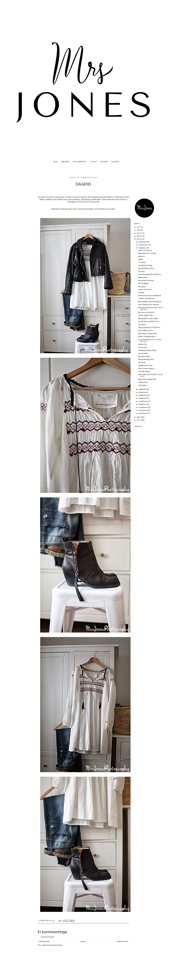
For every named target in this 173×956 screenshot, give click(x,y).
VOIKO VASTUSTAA (145, 289)
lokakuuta (142, 248)
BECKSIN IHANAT (144, 356)
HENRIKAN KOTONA (145, 365)
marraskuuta (143, 245)
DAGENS (141, 292)
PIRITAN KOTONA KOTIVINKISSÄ (149, 296)
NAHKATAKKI (143, 353)
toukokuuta (143, 401)
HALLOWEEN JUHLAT (145, 330)
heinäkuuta (143, 395)
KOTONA (141, 271)
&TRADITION (142, 382)
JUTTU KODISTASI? (79, 162)
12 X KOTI (93, 162)
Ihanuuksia (142, 286)
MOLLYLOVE (142, 347)
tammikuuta (143, 413)
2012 (139, 417)
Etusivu (83, 941)
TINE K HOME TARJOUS (146, 368)
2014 (139, 236)
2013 (139, 239)
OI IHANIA (141, 262)
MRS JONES (65, 162)
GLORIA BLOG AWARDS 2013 (148, 321)
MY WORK (104, 162)
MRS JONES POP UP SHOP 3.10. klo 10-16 (150, 375)
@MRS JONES (142, 277)
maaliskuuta (143, 407)
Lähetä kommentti (47, 937)
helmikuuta (143, 410)
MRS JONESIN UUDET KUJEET (148, 318)
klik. (98, 202)
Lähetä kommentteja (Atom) (52, 945)
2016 (139, 230)
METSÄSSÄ (142, 362)
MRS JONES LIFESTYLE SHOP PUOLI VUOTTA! (150, 308)
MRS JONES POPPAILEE (146, 280)
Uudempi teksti (43, 941)
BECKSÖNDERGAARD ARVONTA (149, 274)
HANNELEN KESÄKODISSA (147, 350)
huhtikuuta (143, 404)
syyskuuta (142, 389)
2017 (139, 227)
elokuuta (142, 392)
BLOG (55, 162)
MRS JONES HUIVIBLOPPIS (147, 379)
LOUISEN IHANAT (144, 371)
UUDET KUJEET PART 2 (146, 315)
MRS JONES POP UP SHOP (147, 253)
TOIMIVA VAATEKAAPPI (146, 298)
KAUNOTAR (142, 344)
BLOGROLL (115, 162)
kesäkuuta (142, 398)
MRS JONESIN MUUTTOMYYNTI (149, 327)
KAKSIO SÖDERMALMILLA (147, 336)
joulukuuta (143, 242)
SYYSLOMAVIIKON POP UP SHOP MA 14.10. (149, 341)
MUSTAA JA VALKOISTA (146, 312)
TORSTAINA (142, 385)
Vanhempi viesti (122, 941)
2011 (139, 420)
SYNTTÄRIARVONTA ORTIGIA (148, 305)
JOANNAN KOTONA (145, 265)
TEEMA (140, 259)
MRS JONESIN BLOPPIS (146, 268)
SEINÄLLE (141, 256)
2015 (139, 233)
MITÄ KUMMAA (143, 283)
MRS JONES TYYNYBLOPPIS (147, 333)
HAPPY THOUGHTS (145, 250)
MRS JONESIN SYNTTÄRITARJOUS (149, 302)
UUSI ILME (141, 324)
